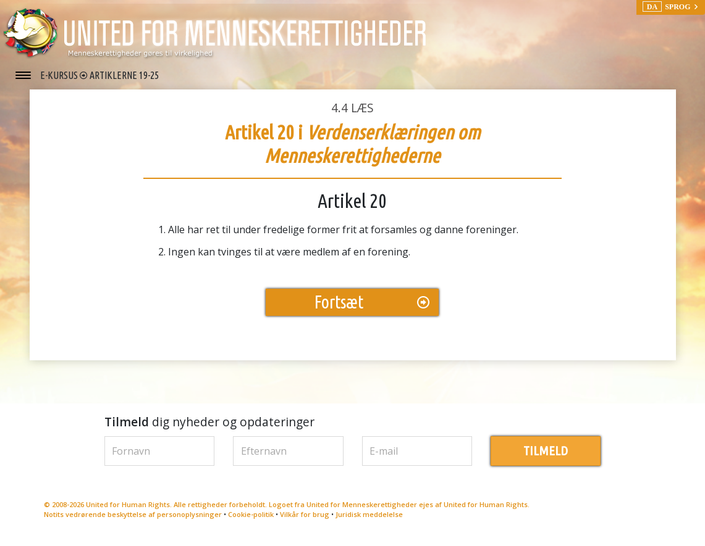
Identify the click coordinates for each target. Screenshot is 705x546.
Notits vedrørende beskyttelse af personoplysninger (133, 520)
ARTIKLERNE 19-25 (124, 75)
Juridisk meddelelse (369, 520)
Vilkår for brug (304, 520)
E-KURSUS (60, 75)
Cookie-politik (251, 520)
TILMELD (545, 457)
